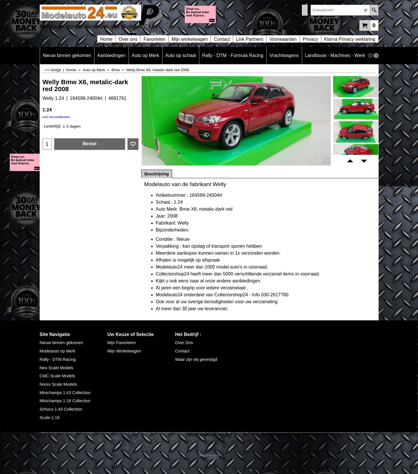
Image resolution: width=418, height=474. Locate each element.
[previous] (370, 55)
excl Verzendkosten (56, 117)
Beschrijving (157, 174)
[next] (376, 55)
